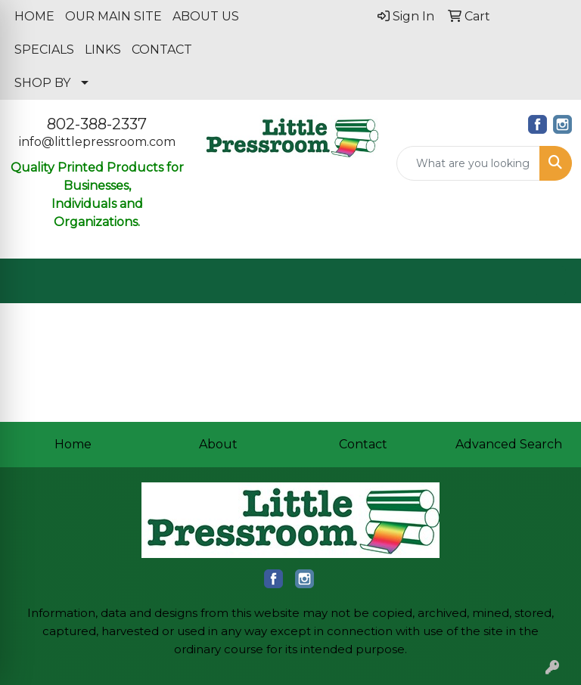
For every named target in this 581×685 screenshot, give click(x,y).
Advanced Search (508, 444)
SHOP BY (42, 83)
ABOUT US (205, 16)
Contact (363, 444)
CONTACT (162, 49)
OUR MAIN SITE (113, 16)
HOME (34, 16)
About (218, 444)
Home (73, 444)
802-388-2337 (97, 124)
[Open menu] (551, 281)
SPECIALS (44, 49)
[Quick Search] (468, 163)
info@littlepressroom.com (97, 142)
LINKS (103, 49)
